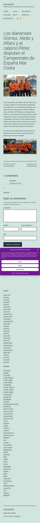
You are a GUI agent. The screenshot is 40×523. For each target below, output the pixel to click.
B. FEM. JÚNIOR (7, 380)
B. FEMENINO (7, 385)
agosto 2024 (6, 295)
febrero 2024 (7, 309)
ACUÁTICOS (25, 15)
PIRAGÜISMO (7, 466)
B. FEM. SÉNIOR (7, 382)
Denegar (20, 265)
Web (4, 234)
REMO (5, 474)
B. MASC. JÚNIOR (8, 389)
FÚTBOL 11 (6, 428)
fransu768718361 (9, 166)
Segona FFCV (7, 478)
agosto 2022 (6, 352)
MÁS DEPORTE (8, 18)
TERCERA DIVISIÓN (8, 485)
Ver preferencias (20, 269)
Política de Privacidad (19, 273)
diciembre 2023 (7, 314)
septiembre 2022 (8, 350)
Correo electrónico (26, 225)
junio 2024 (6, 299)
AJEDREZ (6, 373)
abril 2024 (6, 304)
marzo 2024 (6, 307)
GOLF (5, 440)
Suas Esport (8, 4)
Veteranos (6, 493)
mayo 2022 (6, 359)
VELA (4, 490)
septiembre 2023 (8, 321)
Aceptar (20, 261)
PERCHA (5, 459)
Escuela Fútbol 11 (8, 413)
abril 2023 (6, 333)
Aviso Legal (26, 273)
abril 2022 (6, 362)
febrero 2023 (7, 338)
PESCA (35, 166)
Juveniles (6, 442)
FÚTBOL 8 (6, 430)
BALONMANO (7, 399)
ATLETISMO (7, 15)
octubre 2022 (7, 347)
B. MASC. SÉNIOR (8, 392)
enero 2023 (6, 340)
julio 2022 (6, 355)
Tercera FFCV (7, 488)
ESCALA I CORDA (8, 409)
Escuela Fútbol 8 (8, 416)
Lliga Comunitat (7, 447)
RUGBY (5, 476)
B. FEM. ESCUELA (8, 377)
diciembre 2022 (7, 343)
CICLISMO (6, 401)
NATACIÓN (6, 454)
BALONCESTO (26, 11)
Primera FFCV (7, 469)
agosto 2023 (6, 323)
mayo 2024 (6, 302)
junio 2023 (6, 328)
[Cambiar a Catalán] (17, 18)
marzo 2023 (6, 335)
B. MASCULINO (7, 394)
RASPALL (6, 471)
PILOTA (15, 15)
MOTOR (5, 452)
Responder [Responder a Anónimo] (6, 192)
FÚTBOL (6, 11)
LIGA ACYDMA (7, 445)
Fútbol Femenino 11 (8, 433)
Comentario (7, 208)
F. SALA (15, 11)
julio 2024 (6, 297)
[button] (38, 250)
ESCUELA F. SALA (8, 411)
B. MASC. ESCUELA (8, 387)
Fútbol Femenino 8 (8, 435)
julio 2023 (6, 326)
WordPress (17, 516)
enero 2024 (6, 311)
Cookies (13, 273)
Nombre (6, 225)
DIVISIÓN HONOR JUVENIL (10, 404)
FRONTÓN (6, 423)
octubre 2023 (7, 319)
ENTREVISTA (7, 406)
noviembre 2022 (7, 345)
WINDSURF (6, 495)
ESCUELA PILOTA (8, 418)
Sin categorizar (7, 481)
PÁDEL (5, 457)
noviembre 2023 (7, 316)
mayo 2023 (6, 331)
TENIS (5, 483)
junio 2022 (6, 357)
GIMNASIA (6, 438)
